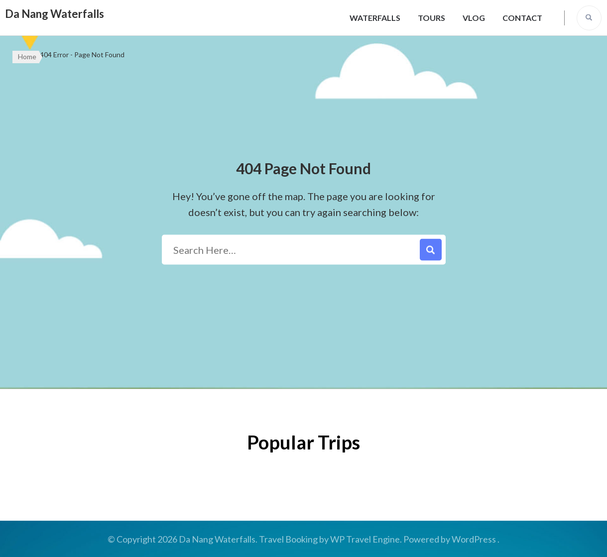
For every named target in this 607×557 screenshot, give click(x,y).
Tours (431, 17)
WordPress (474, 539)
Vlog (474, 17)
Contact (522, 17)
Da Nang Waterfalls (54, 13)
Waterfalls (375, 17)
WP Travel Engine (365, 539)
